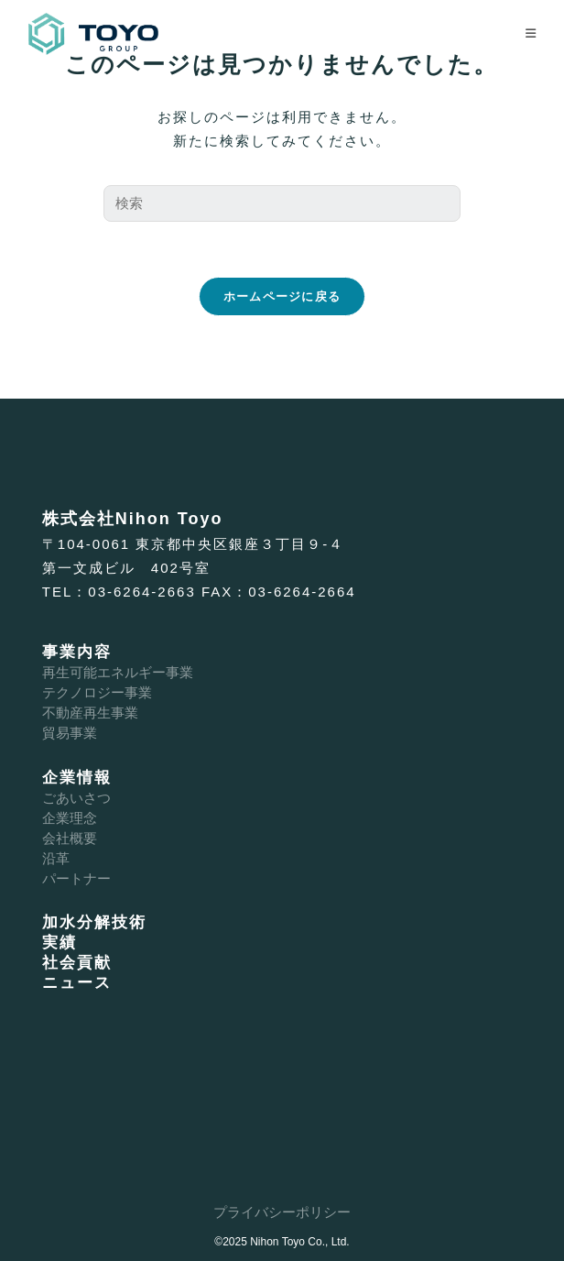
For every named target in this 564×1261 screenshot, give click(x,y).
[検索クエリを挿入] (282, 203)
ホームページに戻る (282, 296)
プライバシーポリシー (282, 1212)
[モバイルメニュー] (531, 33)
